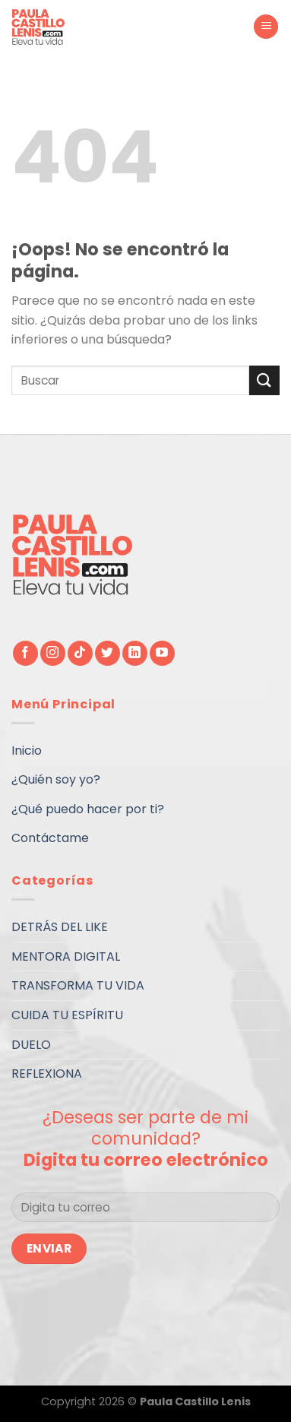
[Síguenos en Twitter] (107, 653)
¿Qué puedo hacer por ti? (87, 809)
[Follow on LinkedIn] (134, 653)
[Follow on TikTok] (80, 653)
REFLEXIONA (46, 1073)
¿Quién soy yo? (55, 779)
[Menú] (266, 27)
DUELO (31, 1044)
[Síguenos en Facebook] (25, 653)
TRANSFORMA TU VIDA (77, 985)
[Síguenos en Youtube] (162, 653)
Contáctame (50, 838)
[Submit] (264, 380)
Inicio (26, 750)
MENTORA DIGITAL (65, 956)
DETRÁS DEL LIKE (59, 927)
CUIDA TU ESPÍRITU (67, 1015)
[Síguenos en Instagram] (52, 653)
